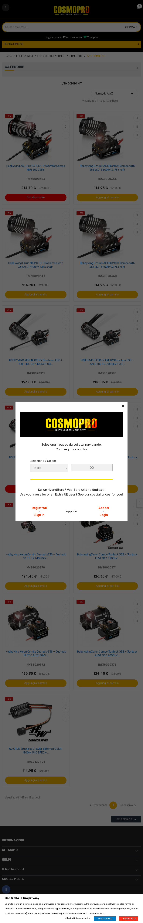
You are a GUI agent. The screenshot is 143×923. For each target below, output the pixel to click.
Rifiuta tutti (129, 918)
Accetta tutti (104, 918)
